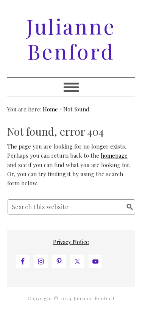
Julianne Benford (71, 38)
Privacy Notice (71, 242)
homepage (114, 155)
